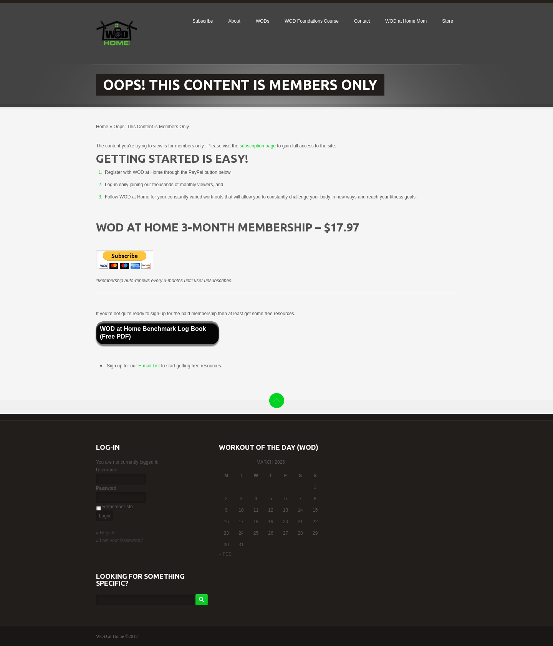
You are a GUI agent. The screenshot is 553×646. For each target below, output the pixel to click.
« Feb (225, 554)
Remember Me (117, 506)
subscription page (258, 146)
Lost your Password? (121, 540)
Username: (107, 470)
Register (108, 532)
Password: (107, 488)
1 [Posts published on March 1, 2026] (315, 487)
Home (102, 126)
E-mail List (149, 365)
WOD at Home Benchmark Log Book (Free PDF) (153, 332)
